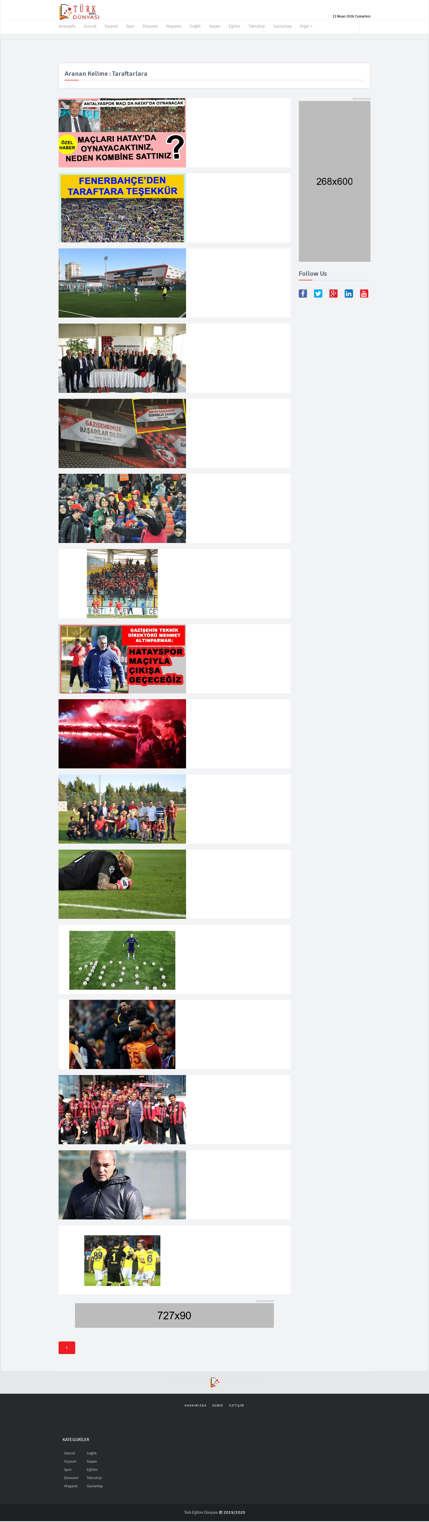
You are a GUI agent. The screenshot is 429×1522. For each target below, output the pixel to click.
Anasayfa (67, 26)
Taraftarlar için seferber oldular (221, 1083)
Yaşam (216, 26)
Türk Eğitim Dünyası (201, 1513)
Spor (130, 26)
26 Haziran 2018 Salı (205, 794)
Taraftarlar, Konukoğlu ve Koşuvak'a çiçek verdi (238, 782)
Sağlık (196, 26)
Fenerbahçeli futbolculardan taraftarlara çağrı (237, 1233)
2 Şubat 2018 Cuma (204, 1246)
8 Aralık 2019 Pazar (204, 268)
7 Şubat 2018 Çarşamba (207, 1170)
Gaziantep (285, 26)
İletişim (236, 1406)
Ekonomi (151, 26)
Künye (218, 1406)
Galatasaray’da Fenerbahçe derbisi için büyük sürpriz (235, 1010)
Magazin (175, 26)
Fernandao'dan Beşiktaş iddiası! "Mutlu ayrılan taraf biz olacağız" (236, 935)
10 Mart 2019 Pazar (204, 493)
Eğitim (236, 26)
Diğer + (309, 26)
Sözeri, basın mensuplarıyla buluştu (225, 1158)
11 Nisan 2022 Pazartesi (208, 192)
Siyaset (111, 26)
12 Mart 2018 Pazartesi (207, 1025)
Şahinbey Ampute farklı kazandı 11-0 (226, 255)
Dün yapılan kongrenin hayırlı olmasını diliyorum (228, 333)
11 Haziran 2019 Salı (205, 348)
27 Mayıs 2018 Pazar (205, 869)
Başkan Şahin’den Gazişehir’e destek (226, 406)
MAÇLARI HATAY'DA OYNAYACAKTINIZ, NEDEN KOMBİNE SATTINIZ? (230, 108)
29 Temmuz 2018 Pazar (207, 724)
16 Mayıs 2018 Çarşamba (208, 1095)
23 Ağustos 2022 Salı (206, 122)
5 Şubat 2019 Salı (203, 649)
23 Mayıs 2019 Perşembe (208, 418)
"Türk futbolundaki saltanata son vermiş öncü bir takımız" (235, 709)
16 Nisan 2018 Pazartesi (208, 950)
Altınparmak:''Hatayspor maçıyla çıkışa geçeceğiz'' (229, 634)
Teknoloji (258, 26)
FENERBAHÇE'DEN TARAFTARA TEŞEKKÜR (235, 180)
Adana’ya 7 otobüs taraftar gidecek (225, 556)
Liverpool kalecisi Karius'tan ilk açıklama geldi (236, 857)
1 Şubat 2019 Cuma (204, 569)
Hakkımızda (196, 1406)
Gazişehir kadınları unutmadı (218, 481)
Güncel (89, 26)
